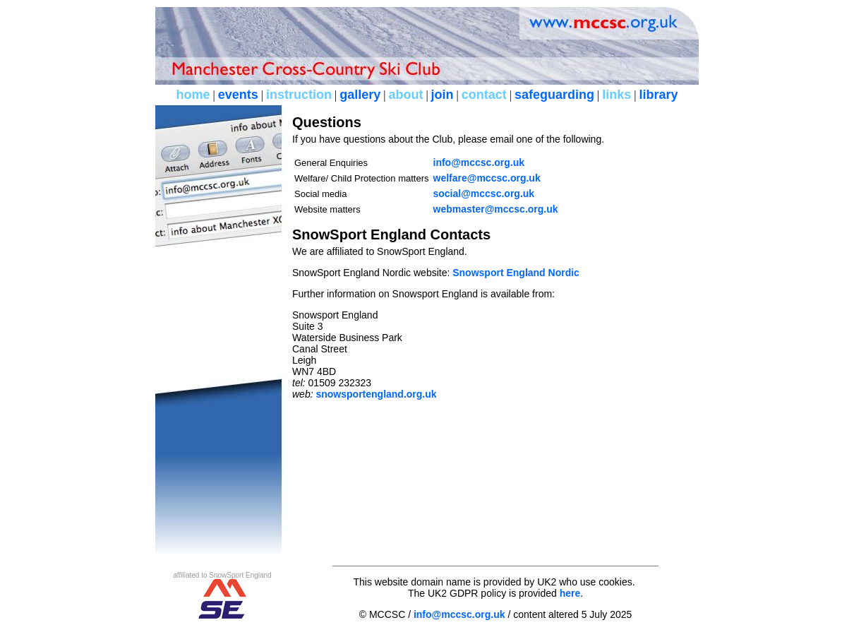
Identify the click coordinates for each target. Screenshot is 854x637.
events (238, 95)
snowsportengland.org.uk (375, 394)
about (405, 95)
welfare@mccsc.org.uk (487, 178)
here (570, 593)
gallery (359, 95)
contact (484, 95)
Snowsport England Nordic (515, 272)
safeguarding (554, 95)
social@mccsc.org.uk (484, 193)
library (658, 95)
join (442, 95)
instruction (299, 95)
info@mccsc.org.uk (479, 162)
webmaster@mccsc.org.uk (495, 209)
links (616, 95)
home (193, 95)
